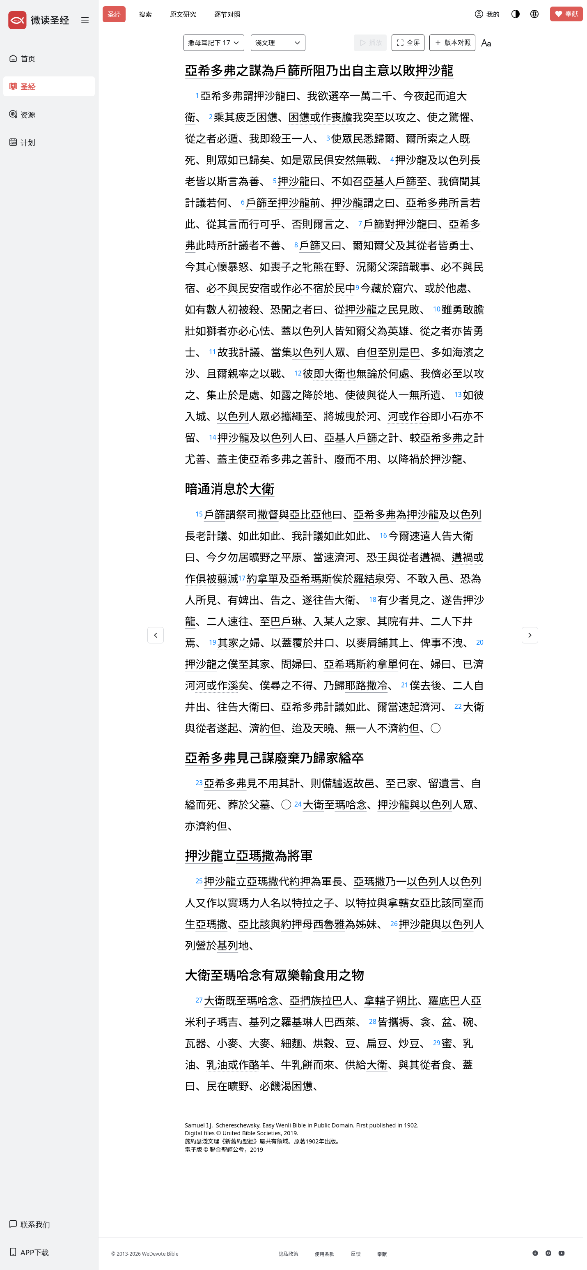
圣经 (114, 14)
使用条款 (329, 1254)
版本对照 (454, 43)
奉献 (566, 14)
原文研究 (183, 14)
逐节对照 (227, 14)
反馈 (361, 1253)
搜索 (145, 14)
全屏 (410, 43)
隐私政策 (293, 1253)
